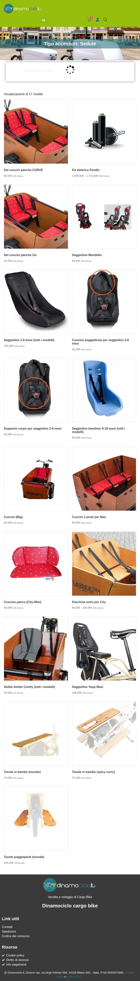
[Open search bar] (105, 20)
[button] (43, 20)
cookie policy (74, 976)
